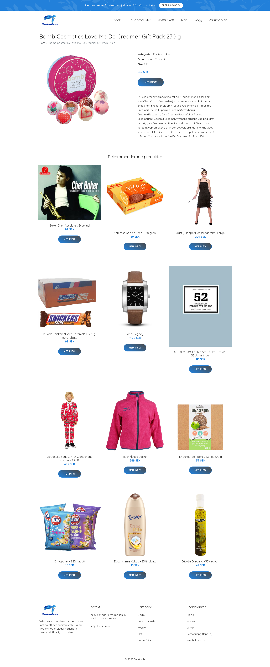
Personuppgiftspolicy (199, 635)
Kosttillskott (166, 21)
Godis (118, 21)
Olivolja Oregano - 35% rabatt (200, 563)
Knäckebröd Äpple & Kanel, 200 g (200, 458)
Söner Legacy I (135, 336)
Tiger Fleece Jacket (135, 458)
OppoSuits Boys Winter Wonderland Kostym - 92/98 (69, 460)
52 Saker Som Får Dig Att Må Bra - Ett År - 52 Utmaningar (200, 355)
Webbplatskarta (196, 642)
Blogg (198, 21)
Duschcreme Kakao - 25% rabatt (135, 563)
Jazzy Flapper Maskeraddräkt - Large (200, 234)
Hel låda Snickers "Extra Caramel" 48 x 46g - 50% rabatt (69, 337)
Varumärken (218, 21)
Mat (184, 21)
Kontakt (191, 623)
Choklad (166, 55)
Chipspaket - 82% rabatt (69, 563)
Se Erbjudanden (171, 5)
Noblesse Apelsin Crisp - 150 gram (135, 234)
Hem (42, 44)
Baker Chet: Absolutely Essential (69, 227)
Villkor (190, 629)
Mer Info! (151, 83)
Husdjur (142, 629)
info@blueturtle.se (99, 628)
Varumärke (144, 642)
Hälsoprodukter (139, 21)
